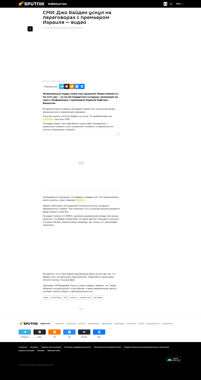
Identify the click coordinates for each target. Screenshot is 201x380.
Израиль (74, 297)
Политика (71, 323)
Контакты (34, 347)
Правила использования (51, 347)
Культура (131, 323)
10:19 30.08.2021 (50, 28)
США (65, 297)
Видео (46, 297)
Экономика (93, 323)
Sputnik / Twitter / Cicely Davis (54, 81)
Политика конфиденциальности (77, 347)
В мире (82, 323)
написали (48, 119)
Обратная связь (53, 350)
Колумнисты (153, 323)
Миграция (119, 323)
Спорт (141, 323)
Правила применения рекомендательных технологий (146, 347)
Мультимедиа (56, 297)
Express (80, 200)
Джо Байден (98, 297)
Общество (107, 323)
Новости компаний (26, 350)
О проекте (23, 347)
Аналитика (167, 323)
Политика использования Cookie (107, 347)
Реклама (40, 350)
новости (59, 323)
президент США (85, 297)
